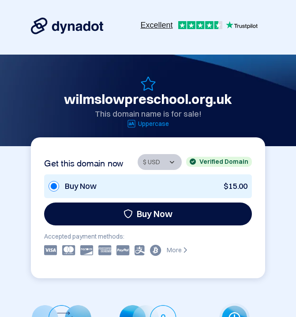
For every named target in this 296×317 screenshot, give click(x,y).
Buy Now (148, 213)
